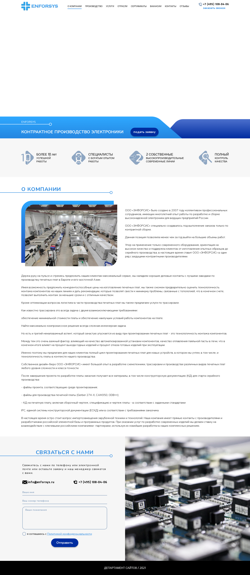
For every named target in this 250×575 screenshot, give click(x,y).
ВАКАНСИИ (155, 6)
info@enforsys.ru (38, 482)
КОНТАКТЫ (170, 6)
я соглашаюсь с (57, 534)
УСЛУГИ (110, 6)
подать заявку (144, 132)
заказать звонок (214, 8)
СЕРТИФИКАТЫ (139, 6)
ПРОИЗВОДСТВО (93, 6)
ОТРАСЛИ (122, 6)
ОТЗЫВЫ (184, 6)
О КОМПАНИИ (75, 6)
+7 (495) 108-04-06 (214, 4)
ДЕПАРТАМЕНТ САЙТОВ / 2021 (125, 568)
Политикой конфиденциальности (69, 534)
